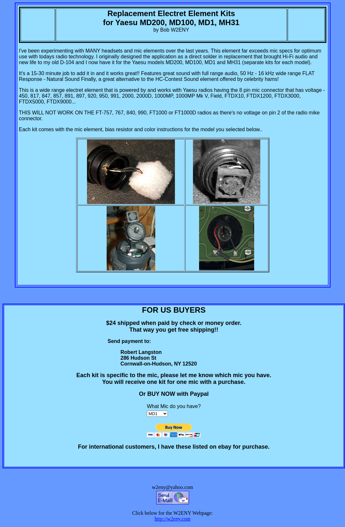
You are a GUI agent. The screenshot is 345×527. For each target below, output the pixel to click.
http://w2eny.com (172, 519)
